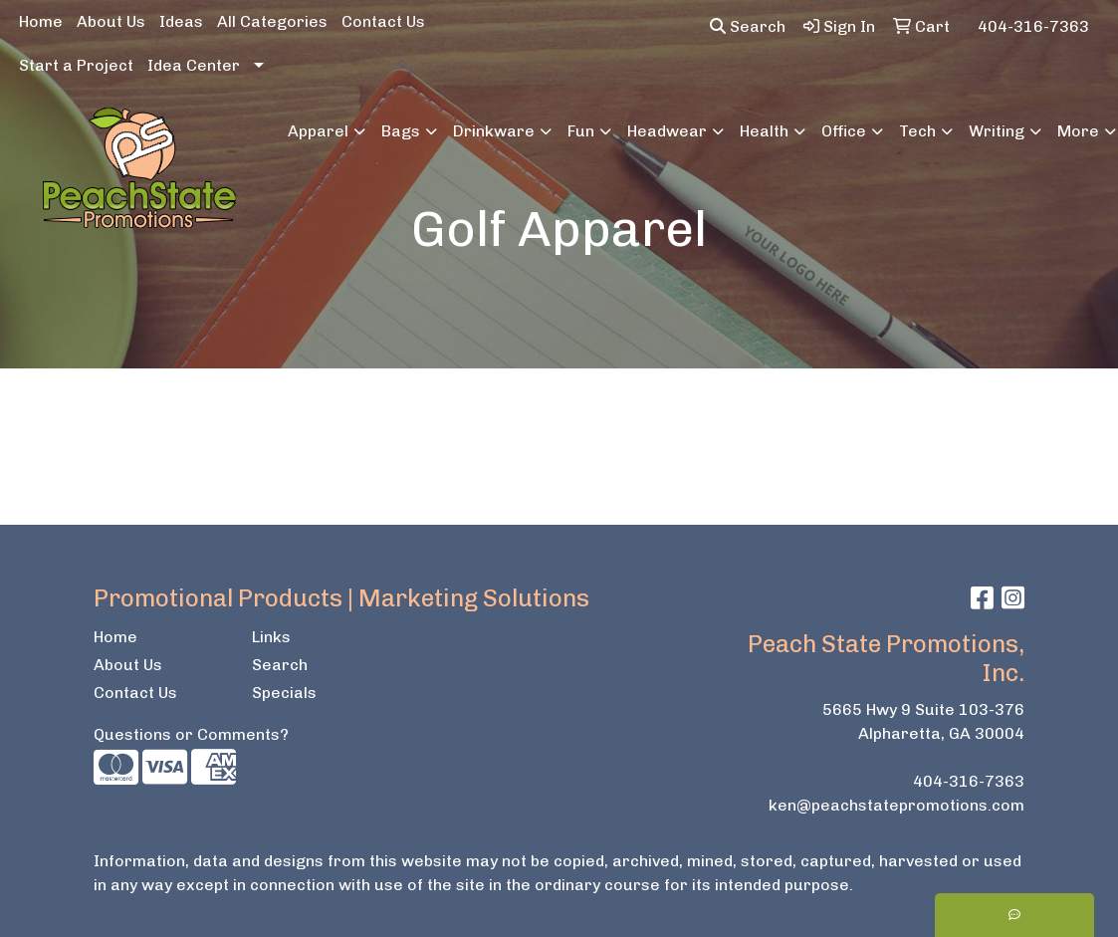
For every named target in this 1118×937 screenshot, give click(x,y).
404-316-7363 (968, 781)
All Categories (272, 21)
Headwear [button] (667, 130)
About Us (111, 21)
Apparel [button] (318, 130)
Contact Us (383, 21)
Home (41, 21)
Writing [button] (996, 130)
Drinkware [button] (494, 130)
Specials (284, 692)
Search (747, 26)
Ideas (181, 21)
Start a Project (76, 65)
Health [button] (764, 130)
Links (271, 636)
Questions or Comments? (191, 734)
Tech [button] (917, 130)
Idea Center (193, 65)
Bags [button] (400, 130)
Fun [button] (580, 130)
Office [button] (843, 130)
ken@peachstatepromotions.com (896, 805)
